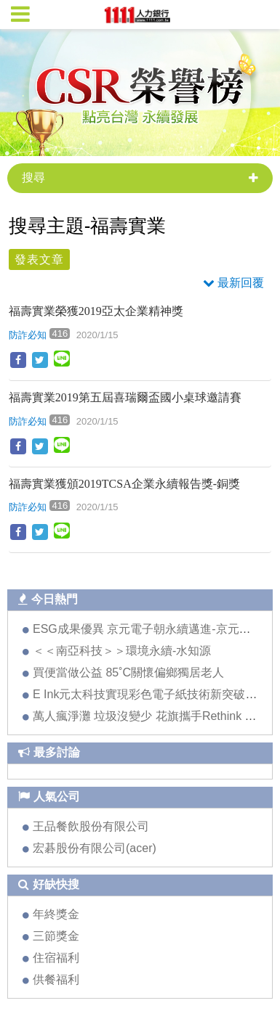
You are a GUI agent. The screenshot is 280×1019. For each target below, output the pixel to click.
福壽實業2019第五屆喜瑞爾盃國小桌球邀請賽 (125, 397)
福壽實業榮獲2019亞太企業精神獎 (96, 311)
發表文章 (39, 259)
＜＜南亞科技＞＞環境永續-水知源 (122, 650)
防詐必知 (28, 335)
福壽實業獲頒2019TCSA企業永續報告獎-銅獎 (124, 484)
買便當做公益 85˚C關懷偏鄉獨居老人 (128, 672)
